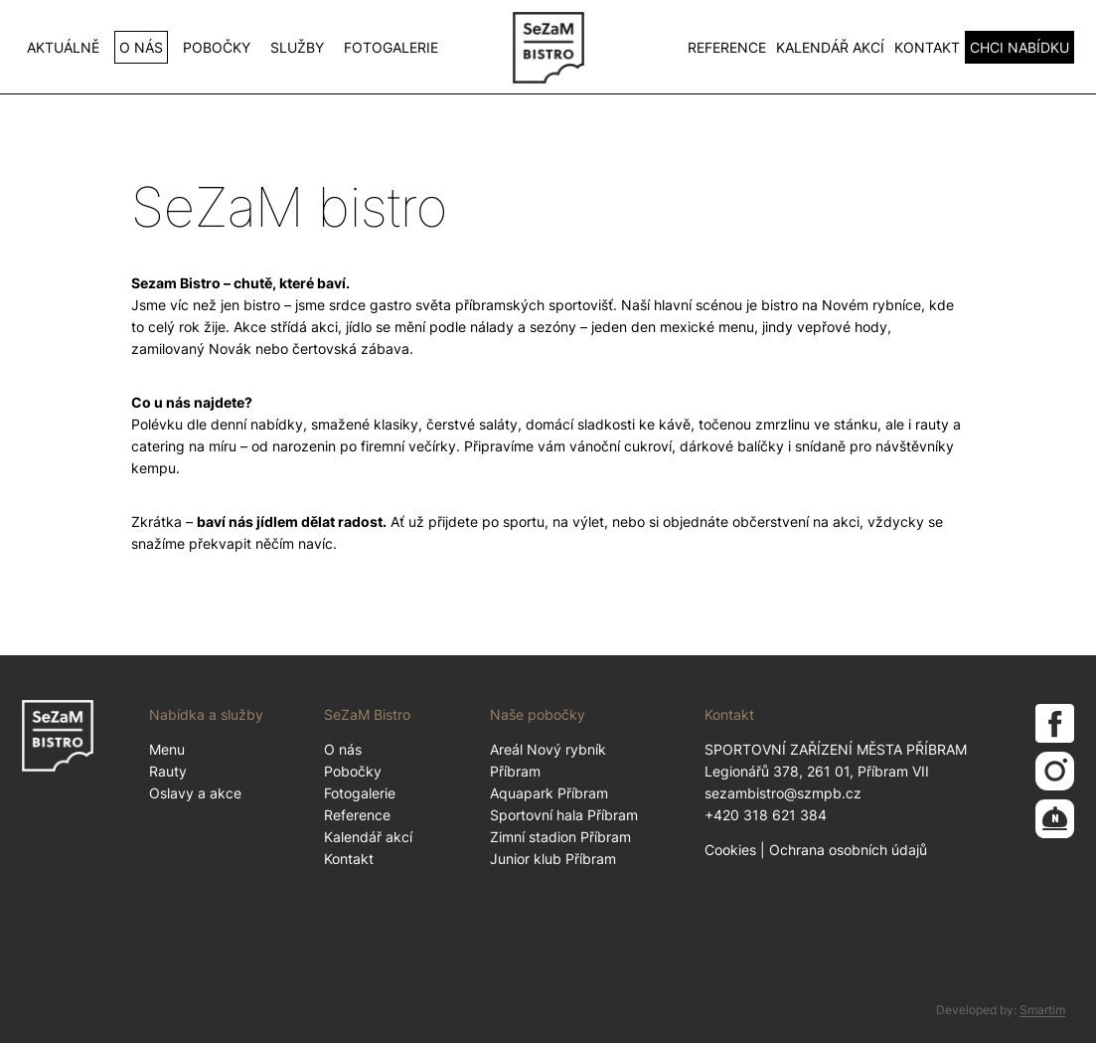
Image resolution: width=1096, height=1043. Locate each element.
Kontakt (927, 47)
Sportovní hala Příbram (564, 814)
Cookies (730, 849)
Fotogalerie (391, 47)
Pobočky (216, 47)
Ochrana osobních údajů (848, 849)
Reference (727, 47)
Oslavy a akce (195, 792)
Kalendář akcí (830, 47)
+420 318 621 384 (766, 814)
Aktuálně (63, 47)
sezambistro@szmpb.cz (783, 792)
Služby (297, 47)
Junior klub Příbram (553, 858)
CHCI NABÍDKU (1019, 47)
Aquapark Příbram (549, 792)
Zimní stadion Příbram (560, 836)
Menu (167, 749)
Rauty (168, 771)
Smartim (1042, 1009)
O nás (141, 47)
